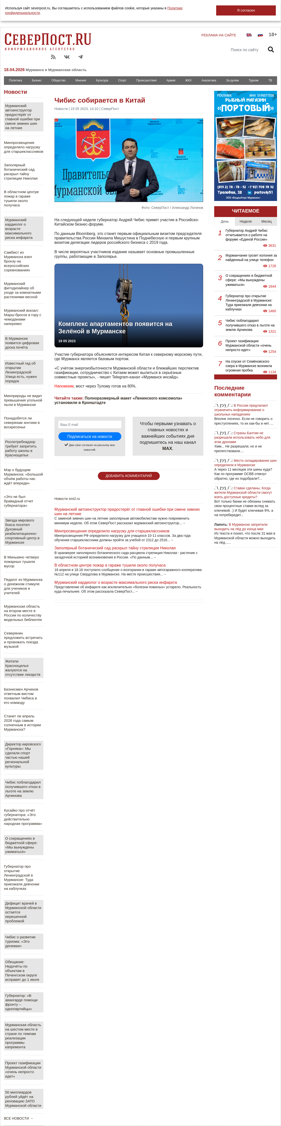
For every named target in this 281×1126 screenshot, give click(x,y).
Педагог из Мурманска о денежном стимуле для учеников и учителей (23, 586)
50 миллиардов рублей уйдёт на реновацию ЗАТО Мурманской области (23, 1099)
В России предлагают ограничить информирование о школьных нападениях (241, 409)
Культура (102, 80)
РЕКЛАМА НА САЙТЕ (218, 35)
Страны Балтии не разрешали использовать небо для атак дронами (242, 437)
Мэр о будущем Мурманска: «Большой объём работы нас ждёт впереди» (23, 476)
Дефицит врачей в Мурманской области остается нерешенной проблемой (23, 912)
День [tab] (225, 221)
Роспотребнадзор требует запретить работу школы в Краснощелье (20, 448)
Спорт (122, 80)
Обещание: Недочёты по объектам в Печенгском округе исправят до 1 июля (22, 971)
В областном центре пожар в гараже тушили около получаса (21, 198)
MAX (167, 448)
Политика (15, 80)
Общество (59, 80)
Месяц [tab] (266, 221)
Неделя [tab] (246, 221)
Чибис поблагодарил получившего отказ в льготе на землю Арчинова (23, 789)
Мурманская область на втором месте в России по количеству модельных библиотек (23, 613)
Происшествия (146, 80)
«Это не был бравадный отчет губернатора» (18, 501)
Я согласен (246, 10)
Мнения (80, 80)
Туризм (254, 80)
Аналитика (209, 80)
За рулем (232, 80)
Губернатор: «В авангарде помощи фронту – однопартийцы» (21, 1002)
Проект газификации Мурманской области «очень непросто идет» (23, 1069)
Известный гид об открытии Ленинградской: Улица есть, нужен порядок (21, 372)
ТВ (270, 80)
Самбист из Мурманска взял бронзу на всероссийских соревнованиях (18, 261)
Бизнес (36, 80)
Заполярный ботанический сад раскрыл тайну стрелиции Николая (20, 171)
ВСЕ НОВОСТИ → (18, 1118)
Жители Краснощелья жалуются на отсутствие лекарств (22, 668)
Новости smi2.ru (67, 499)
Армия (170, 80)
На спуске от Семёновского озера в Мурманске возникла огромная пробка (249, 365)
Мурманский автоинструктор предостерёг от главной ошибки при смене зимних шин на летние (22, 117)
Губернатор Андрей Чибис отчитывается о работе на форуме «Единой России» (247, 235)
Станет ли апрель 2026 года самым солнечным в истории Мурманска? (22, 722)
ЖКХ (188, 80)
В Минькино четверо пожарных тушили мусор (21, 561)
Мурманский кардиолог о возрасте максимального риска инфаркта (19, 229)
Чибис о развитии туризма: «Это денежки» (20, 941)
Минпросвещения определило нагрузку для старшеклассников (23, 147)
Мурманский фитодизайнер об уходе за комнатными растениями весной (22, 290)
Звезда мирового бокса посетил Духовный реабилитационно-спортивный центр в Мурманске (22, 531)
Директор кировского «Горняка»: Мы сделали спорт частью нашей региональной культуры (23, 755)
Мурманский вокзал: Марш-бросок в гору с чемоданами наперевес (22, 317)
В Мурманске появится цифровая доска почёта (22, 342)
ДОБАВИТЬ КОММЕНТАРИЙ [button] (128, 476)
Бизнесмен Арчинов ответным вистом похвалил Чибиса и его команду (21, 696)
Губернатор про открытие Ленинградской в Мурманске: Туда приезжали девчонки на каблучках (21, 877)
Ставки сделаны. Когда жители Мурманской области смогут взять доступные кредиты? (243, 492)
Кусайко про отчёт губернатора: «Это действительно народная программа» (23, 817)
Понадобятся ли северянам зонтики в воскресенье (22, 422)
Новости (15, 92)
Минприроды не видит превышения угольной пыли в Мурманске (23, 400)
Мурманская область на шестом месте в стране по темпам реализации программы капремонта (23, 1036)
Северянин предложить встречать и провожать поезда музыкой (23, 639)
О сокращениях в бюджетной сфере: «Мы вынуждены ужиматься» (21, 845)
